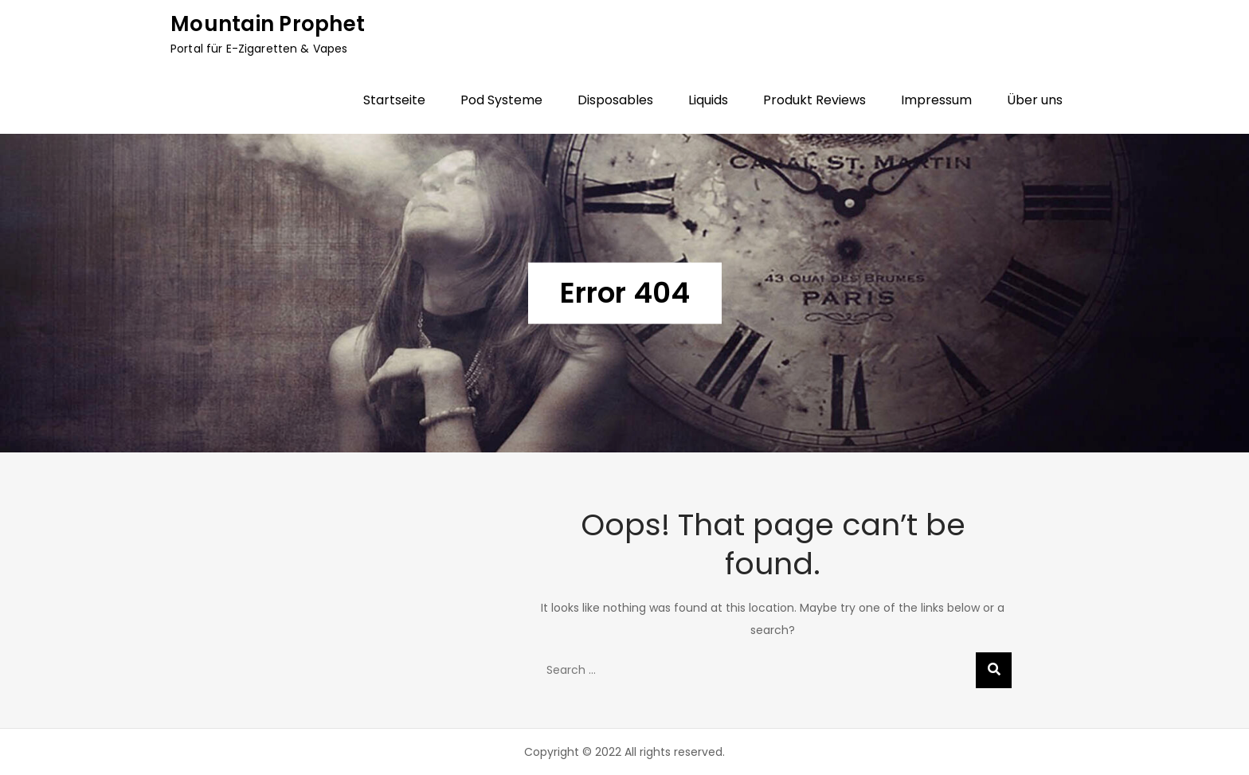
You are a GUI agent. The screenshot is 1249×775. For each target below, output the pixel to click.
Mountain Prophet (267, 24)
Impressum (936, 100)
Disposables (615, 100)
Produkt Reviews (814, 100)
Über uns (1035, 100)
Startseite (394, 100)
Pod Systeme (501, 100)
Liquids (708, 100)
